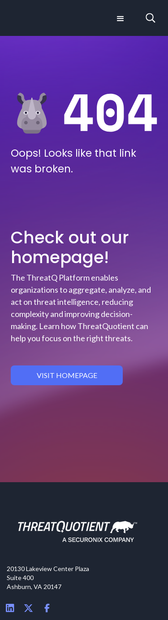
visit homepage (67, 375)
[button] (119, 18)
